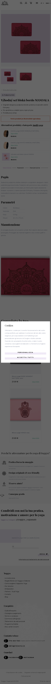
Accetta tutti (25, 357)
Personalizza (25, 352)
